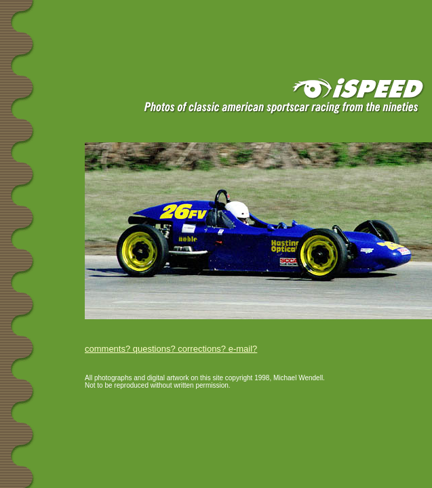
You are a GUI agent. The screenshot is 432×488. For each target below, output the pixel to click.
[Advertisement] (162, 21)
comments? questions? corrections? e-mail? (171, 349)
